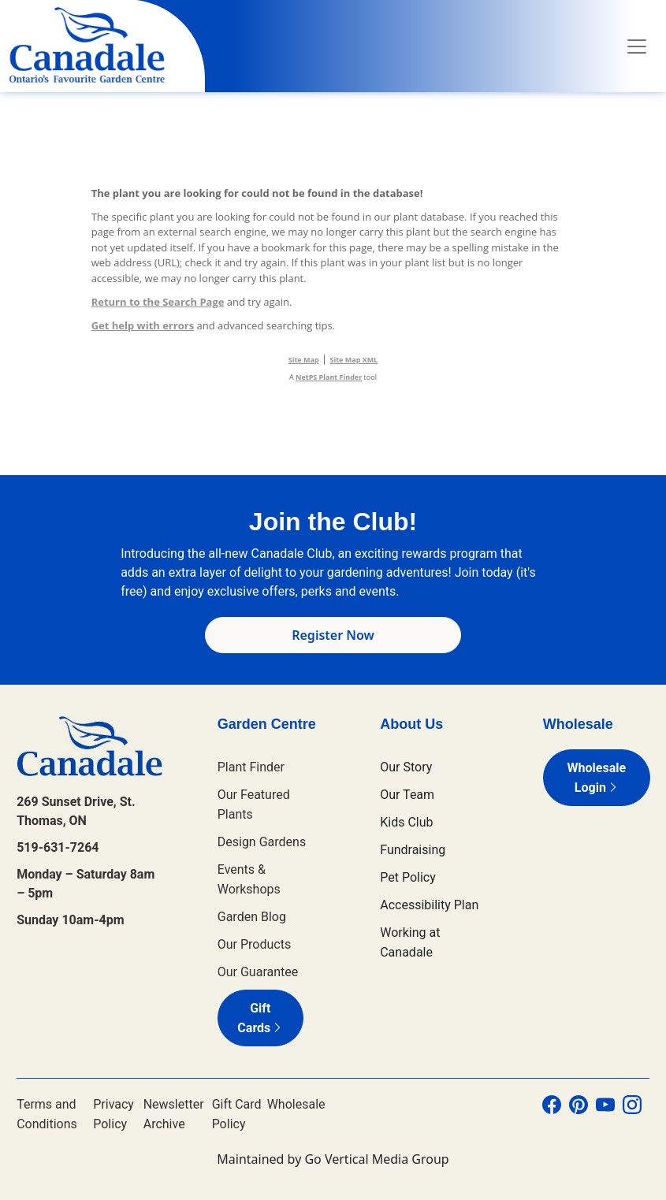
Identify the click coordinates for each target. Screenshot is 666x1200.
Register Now (333, 635)
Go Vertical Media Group (376, 1159)
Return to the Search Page (158, 302)
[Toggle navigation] (637, 46)
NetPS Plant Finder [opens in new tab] (329, 377)
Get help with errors (142, 325)
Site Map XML (354, 360)
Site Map (303, 360)
